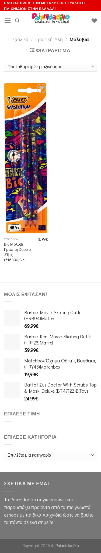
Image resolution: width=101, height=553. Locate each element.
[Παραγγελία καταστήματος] (50, 66)
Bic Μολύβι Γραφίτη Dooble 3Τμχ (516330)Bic (17, 252)
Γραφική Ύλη (48, 39)
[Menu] (7, 21)
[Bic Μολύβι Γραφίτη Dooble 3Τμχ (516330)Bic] (26, 158)
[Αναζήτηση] (17, 21)
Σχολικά (20, 39)
